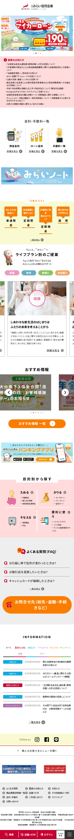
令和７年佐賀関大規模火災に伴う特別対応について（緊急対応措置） (35, 88)
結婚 (11, 273)
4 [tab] (40, 53)
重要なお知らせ (36, 788)
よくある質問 (12, 788)
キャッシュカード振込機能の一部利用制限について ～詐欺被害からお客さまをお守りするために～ (38, 99)
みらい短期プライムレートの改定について (24, 76)
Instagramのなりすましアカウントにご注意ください (28, 91)
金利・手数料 (12, 797)
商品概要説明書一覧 (15, 792)
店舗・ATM (34, 792)
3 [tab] (38, 53)
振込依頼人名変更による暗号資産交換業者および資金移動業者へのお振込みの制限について (38, 84)
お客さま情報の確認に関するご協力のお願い (25, 103)
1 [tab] (33, 53)
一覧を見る (35, 239)
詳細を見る (12, 151)
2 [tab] (35, 53)
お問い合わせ (12, 801)
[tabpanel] (37, 33)
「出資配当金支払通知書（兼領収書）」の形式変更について (31, 64)
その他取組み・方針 (60, 792)
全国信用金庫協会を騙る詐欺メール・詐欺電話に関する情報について (36, 94)
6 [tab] (43, 412)
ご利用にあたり (36, 797)
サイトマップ (57, 797)
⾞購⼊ (45, 273)
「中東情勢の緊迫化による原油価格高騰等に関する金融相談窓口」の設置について (38, 68)
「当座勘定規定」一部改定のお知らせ (22, 73)
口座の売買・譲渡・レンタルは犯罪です (23, 79)
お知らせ (56, 788)
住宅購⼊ (62, 273)
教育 (28, 273)
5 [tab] (40, 412)
